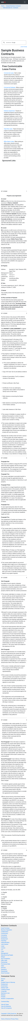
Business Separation (6, 930)
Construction (4, 933)
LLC (2, 949)
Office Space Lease (9, 141)
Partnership (4, 962)
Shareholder (4, 971)
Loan (2, 951)
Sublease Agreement (9, 111)
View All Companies (6, 1008)
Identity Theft (4, 987)
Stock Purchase (5, 973)
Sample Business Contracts (13, 6)
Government (4, 986)
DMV (2, 980)
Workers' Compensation (7, 998)
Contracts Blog (5, 1001)
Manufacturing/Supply (7, 955)
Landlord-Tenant (5, 989)
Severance (4, 969)
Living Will (3, 991)
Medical (3, 995)
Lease (2, 946)
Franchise (3, 940)
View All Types (5, 1004)
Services (3, 967)
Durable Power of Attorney (8, 982)
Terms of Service (5, 1019)
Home (2, 6)
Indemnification (5, 942)
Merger (3, 957)
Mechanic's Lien (5, 993)
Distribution (4, 937)
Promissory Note (5, 964)
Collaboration (4, 931)
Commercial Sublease (9, 87)
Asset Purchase (5, 928)
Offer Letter (4, 960)
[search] (13, 42)
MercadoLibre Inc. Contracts (10, 7)
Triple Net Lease (8, 129)
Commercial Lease (9, 73)
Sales (2, 966)
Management (4, 953)
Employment (4, 939)
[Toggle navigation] (25, 2)
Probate (3, 996)
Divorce (3, 978)
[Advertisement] (14, 24)
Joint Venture (4, 944)
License (3, 948)
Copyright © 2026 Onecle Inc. (9, 1013)
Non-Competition (5, 958)
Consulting (4, 935)
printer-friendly (24, 46)
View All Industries (6, 1006)
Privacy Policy (14, 1019)
